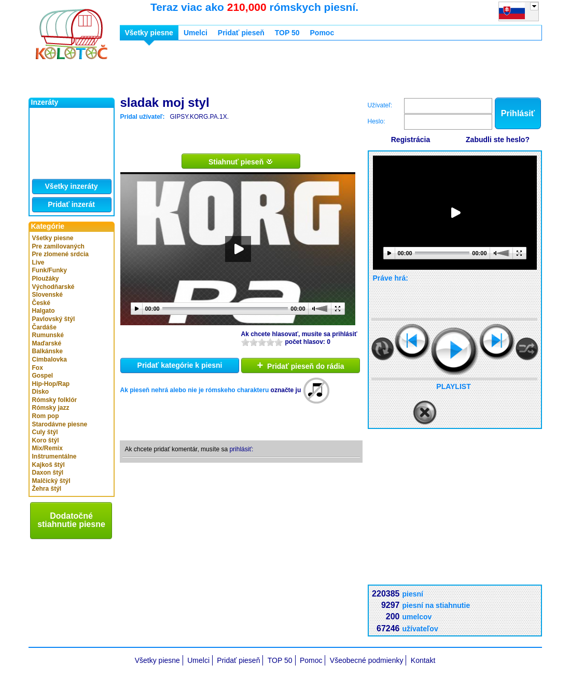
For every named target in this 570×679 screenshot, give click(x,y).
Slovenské (47, 294)
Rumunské (48, 335)
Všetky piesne (53, 238)
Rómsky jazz (50, 407)
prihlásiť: (241, 449)
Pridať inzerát (71, 204)
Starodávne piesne (60, 424)
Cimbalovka (49, 359)
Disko (40, 391)
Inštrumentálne (54, 456)
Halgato (43, 310)
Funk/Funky (49, 270)
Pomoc (322, 33)
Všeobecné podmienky (367, 660)
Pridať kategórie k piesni (180, 365)
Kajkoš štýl (48, 464)
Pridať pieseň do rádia (300, 365)
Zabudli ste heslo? (498, 139)
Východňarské (53, 286)
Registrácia (410, 139)
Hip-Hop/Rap (51, 383)
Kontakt (423, 660)
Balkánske (47, 351)
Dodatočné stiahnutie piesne (71, 520)
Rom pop (45, 416)
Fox (37, 367)
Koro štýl (45, 440)
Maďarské (47, 343)
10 (278, 342)
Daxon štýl (48, 472)
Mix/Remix (47, 448)
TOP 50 (287, 33)
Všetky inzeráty (71, 186)
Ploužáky (45, 278)
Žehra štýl (47, 488)
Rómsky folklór (54, 400)
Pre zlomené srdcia (60, 254)
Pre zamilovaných (58, 246)
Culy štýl (45, 432)
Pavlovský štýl (53, 319)
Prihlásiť (518, 113)
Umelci (195, 33)
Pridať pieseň (241, 33)
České (41, 303)
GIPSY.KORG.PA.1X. (199, 116)
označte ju (286, 390)
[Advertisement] (308, 71)
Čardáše (44, 327)
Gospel (42, 375)
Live (38, 262)
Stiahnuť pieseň (240, 161)
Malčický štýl (51, 480)
